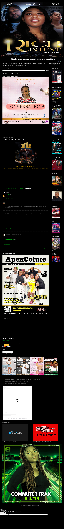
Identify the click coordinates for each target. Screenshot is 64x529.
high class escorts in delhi (9, 239)
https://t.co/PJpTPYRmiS (13, 381)
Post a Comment (7, 244)
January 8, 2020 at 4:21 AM (9, 208)
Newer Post (5, 248)
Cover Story (4, 65)
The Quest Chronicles (13, 63)
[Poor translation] (4, 513)
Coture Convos (51, 63)
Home (26, 248)
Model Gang (57, 63)
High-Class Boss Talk (19, 65)
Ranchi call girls (8, 228)
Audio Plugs (4, 63)
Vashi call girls (7, 226)
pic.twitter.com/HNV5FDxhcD (23, 381)
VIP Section (27, 65)
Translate (9, 353)
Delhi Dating (7, 194)
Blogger (41, 505)
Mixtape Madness (8, 190)
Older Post (46, 248)
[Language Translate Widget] (7, 352)
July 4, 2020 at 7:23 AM (8, 229)
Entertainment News (27, 63)
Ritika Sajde (7, 212)
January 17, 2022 (23, 383)
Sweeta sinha (7, 201)
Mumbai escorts (8, 217)
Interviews (20, 63)
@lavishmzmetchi (7, 379)
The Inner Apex (11, 65)
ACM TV (34, 63)
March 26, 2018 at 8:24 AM (9, 198)
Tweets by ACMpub (5, 340)
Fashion (44, 63)
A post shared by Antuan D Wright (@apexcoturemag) (17, 418)
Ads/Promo (40, 63)
